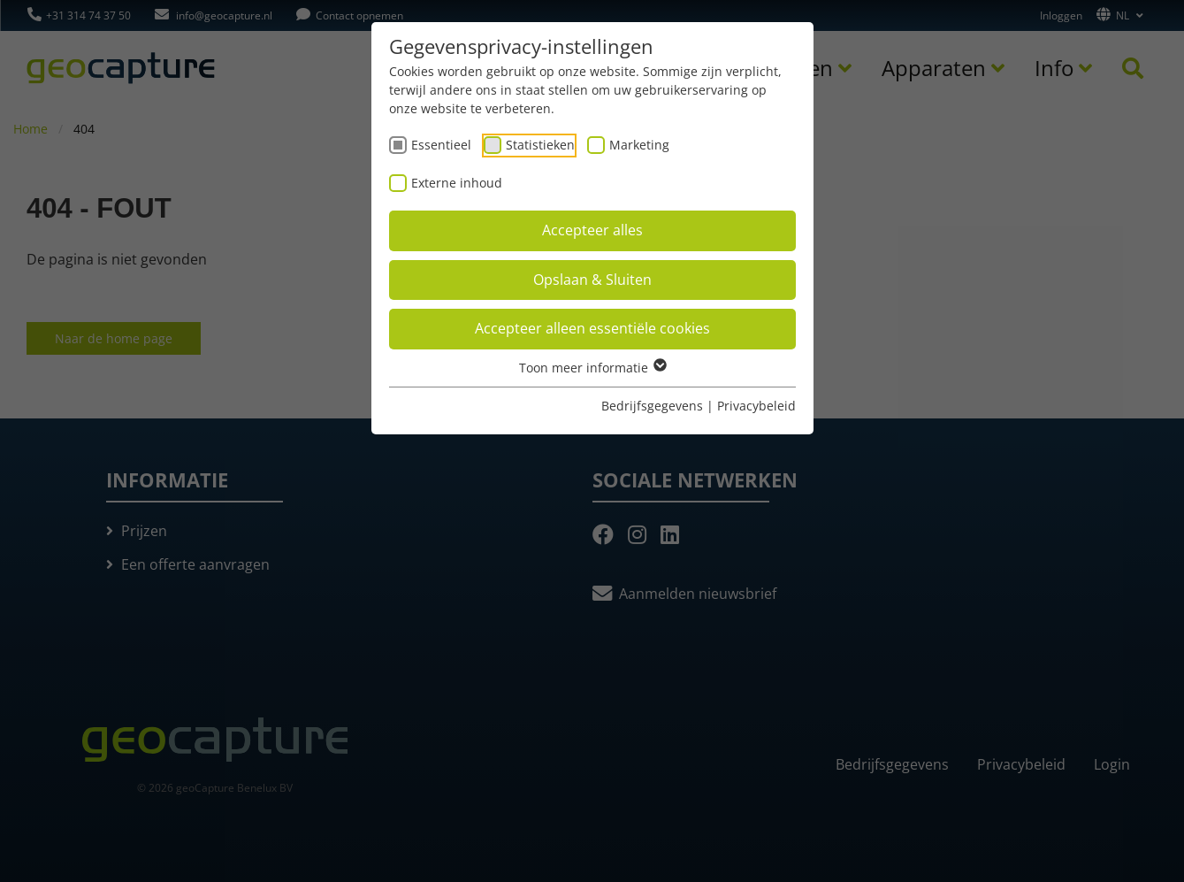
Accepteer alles (592, 230)
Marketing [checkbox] (639, 144)
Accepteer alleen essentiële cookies (592, 328)
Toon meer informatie (592, 367)
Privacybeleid (756, 405)
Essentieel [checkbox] (441, 144)
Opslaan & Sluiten (592, 279)
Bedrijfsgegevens (652, 405)
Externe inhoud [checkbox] (456, 182)
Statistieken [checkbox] (540, 144)
